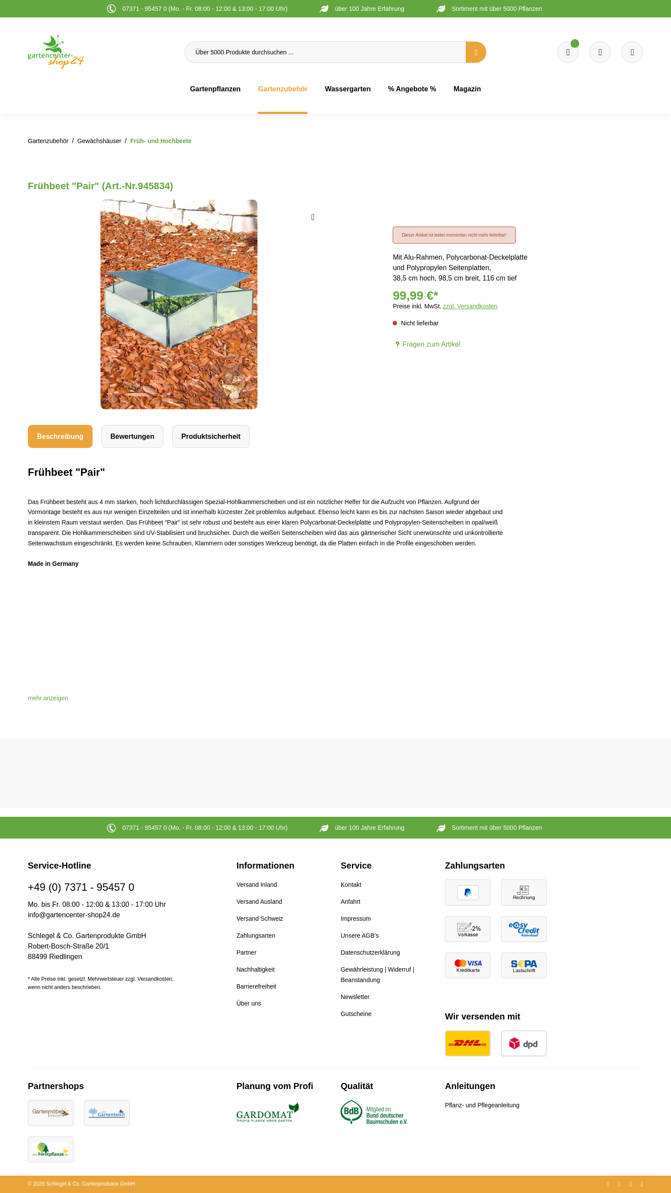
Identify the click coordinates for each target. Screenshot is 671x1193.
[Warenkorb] (600, 52)
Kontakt (351, 884)
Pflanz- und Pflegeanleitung (482, 1105)
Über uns (249, 1003)
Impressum (356, 918)
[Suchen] (476, 52)
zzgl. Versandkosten (470, 306)
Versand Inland (257, 884)
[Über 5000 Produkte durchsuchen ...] (325, 52)
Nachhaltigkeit (256, 969)
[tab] (60, 436)
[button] (48, 698)
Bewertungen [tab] (132, 436)
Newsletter (355, 996)
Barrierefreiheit (257, 986)
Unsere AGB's (360, 935)
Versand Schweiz (260, 918)
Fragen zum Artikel (426, 344)
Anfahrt (350, 901)
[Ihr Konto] (632, 52)
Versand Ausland (259, 901)
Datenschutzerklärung (370, 952)
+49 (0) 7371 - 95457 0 (81, 887)
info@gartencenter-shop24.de (74, 915)
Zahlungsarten (256, 935)
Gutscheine (356, 1013)
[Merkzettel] (568, 52)
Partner (247, 952)
